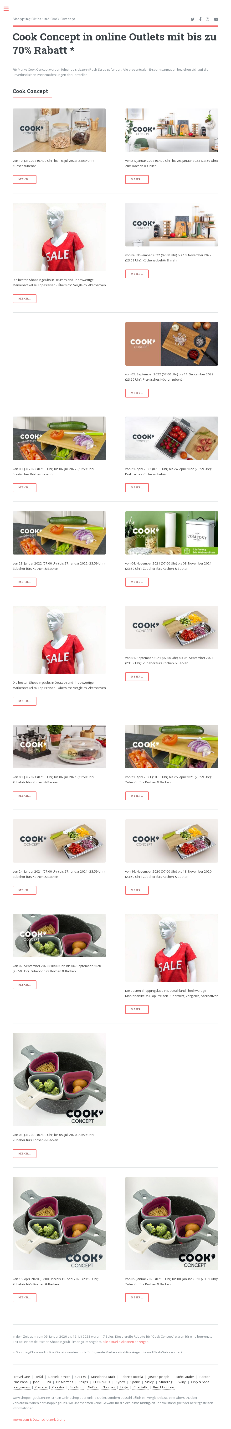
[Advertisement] (59, 355)
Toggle (8, 9)
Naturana (21, 1382)
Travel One (22, 1377)
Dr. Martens (64, 1382)
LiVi (48, 1382)
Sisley (149, 1382)
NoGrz (92, 1387)
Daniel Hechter (59, 1377)
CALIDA (80, 1377)
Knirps (83, 1382)
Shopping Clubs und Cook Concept (44, 18)
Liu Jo (124, 1387)
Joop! (36, 1382)
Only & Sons (200, 1382)
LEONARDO (101, 1382)
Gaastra (58, 1387)
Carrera (41, 1387)
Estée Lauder (184, 1377)
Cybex (120, 1382)
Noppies (109, 1387)
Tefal (39, 1377)
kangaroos (22, 1387)
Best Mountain (163, 1387)
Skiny (182, 1382)
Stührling (165, 1382)
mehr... (24, 179)
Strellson (76, 1387)
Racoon (205, 1377)
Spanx (135, 1382)
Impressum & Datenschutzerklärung (39, 1419)
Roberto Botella (132, 1377)
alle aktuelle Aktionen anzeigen (126, 1342)
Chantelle (140, 1387)
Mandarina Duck (103, 1377)
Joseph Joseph (159, 1377)
